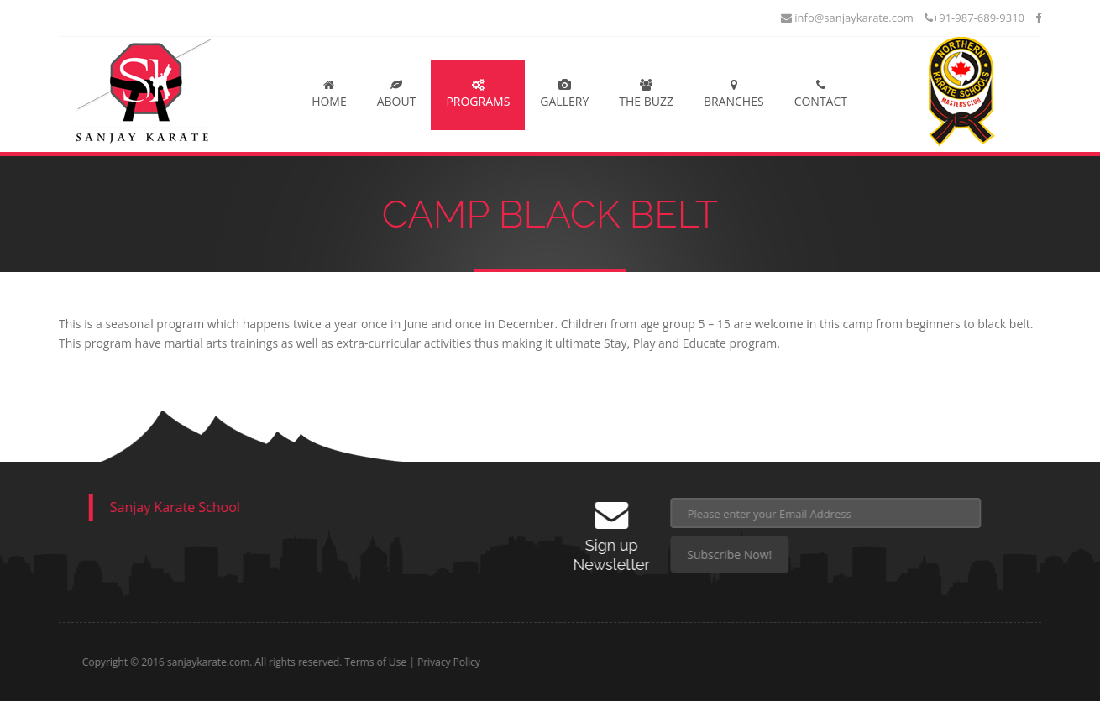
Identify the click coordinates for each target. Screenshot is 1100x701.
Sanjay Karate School (164, 507)
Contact (820, 94)
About (396, 94)
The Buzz (646, 94)
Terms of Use (434, 662)
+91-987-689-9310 (974, 17)
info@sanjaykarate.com (847, 17)
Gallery (564, 94)
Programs (478, 94)
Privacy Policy (506, 662)
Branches (734, 94)
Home (329, 94)
